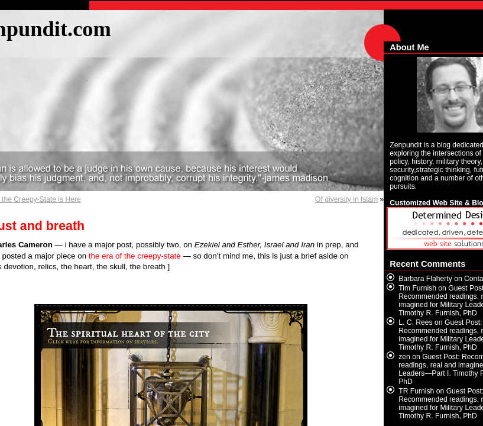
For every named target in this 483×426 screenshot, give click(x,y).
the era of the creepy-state (135, 255)
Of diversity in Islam (346, 199)
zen (404, 357)
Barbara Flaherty (425, 279)
